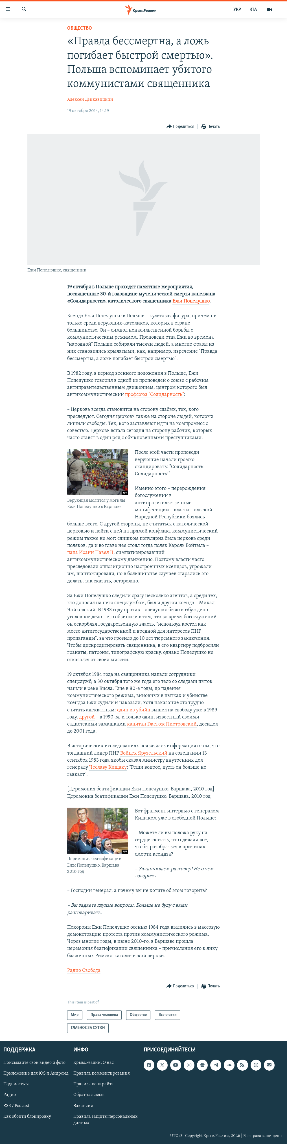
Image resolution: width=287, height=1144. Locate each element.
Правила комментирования (101, 1073)
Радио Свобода (83, 970)
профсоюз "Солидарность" (154, 394)
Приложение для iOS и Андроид (36, 1073)
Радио (9, 1095)
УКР (237, 9)
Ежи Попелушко (190, 301)
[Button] (180, 127)
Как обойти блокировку (27, 1116)
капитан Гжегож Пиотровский (162, 724)
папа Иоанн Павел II (90, 552)
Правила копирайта (93, 1084)
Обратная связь (88, 1095)
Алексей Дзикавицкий (90, 99)
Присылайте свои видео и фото (34, 1062)
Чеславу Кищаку (108, 767)
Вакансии (83, 1105)
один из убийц (133, 710)
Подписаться (16, 1084)
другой (87, 717)
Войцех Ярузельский (143, 753)
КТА (253, 9)
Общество (79, 28)
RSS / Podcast (16, 1105)
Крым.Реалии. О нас (93, 1062)
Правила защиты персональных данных (105, 1119)
